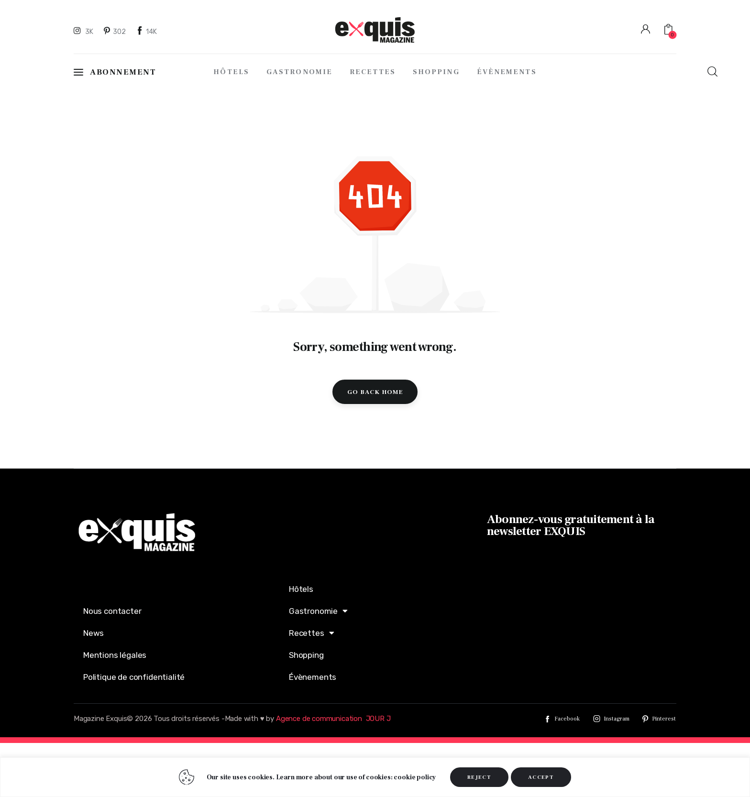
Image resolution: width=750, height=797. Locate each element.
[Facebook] (146, 31)
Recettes (311, 633)
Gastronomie (318, 611)
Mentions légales (114, 655)
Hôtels (301, 589)
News (93, 633)
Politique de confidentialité (134, 677)
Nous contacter (112, 611)
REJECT (479, 777)
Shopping (306, 655)
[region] (375, 777)
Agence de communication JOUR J (333, 718)
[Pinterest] (115, 31)
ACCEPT (541, 777)
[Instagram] (85, 31)
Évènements (312, 677)
